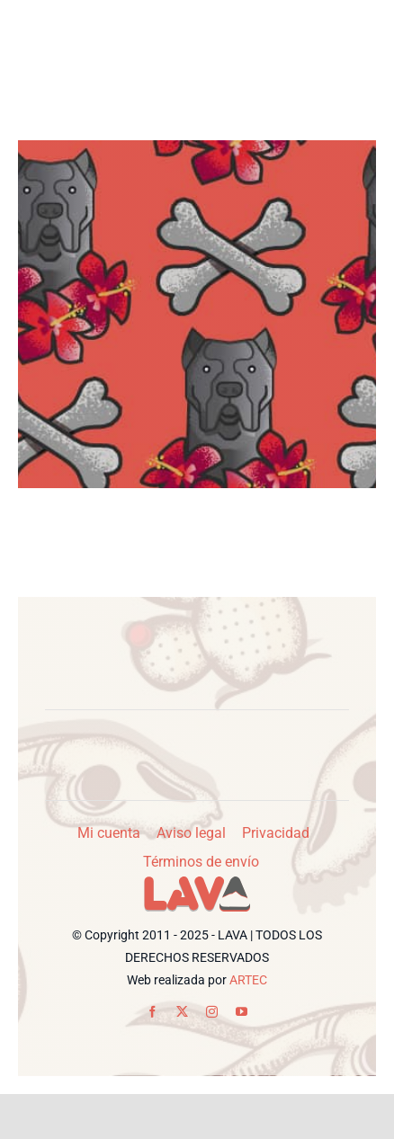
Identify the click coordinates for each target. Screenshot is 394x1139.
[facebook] (152, 1012)
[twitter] (182, 1012)
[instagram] (212, 1012)
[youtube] (241, 1012)
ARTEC (248, 980)
